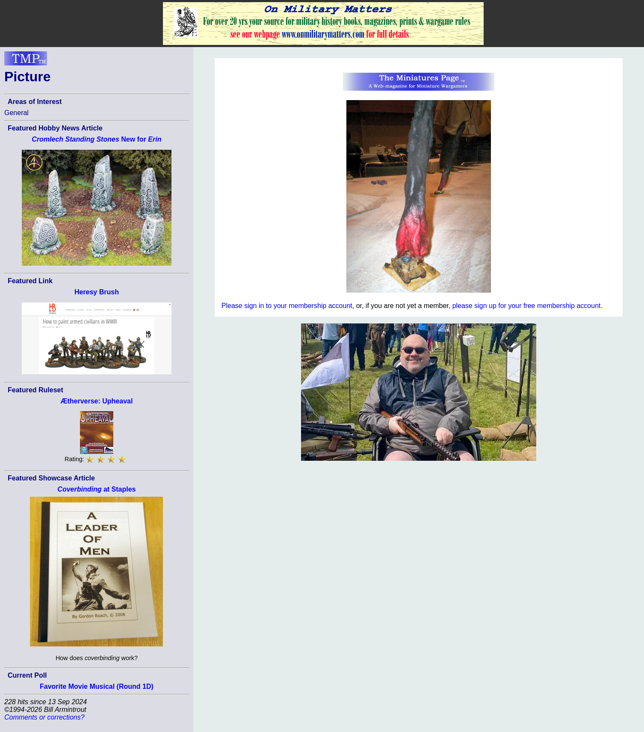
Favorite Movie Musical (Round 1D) (97, 686)
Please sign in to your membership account (287, 305)
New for (96, 139)
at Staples (96, 489)
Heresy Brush (96, 292)
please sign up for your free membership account (526, 305)
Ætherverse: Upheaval (96, 401)
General (16, 112)
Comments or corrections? (44, 717)
